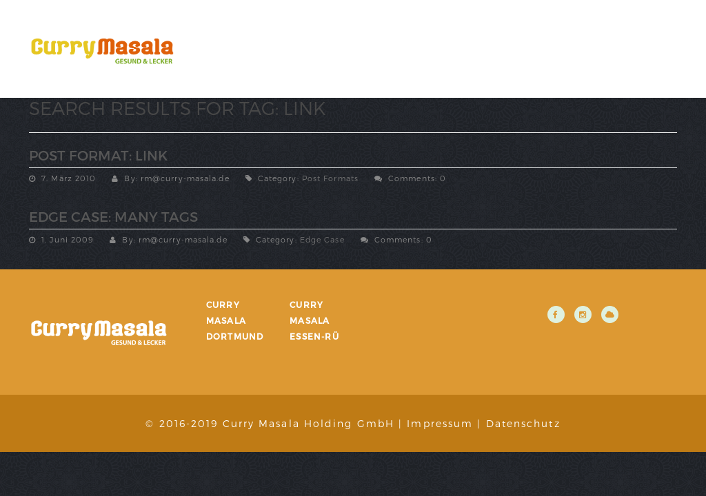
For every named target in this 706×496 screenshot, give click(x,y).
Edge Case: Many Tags (113, 216)
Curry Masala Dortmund (235, 320)
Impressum (440, 423)
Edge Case (322, 239)
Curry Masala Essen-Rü (314, 320)
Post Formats (330, 178)
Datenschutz (523, 423)
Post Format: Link (98, 155)
